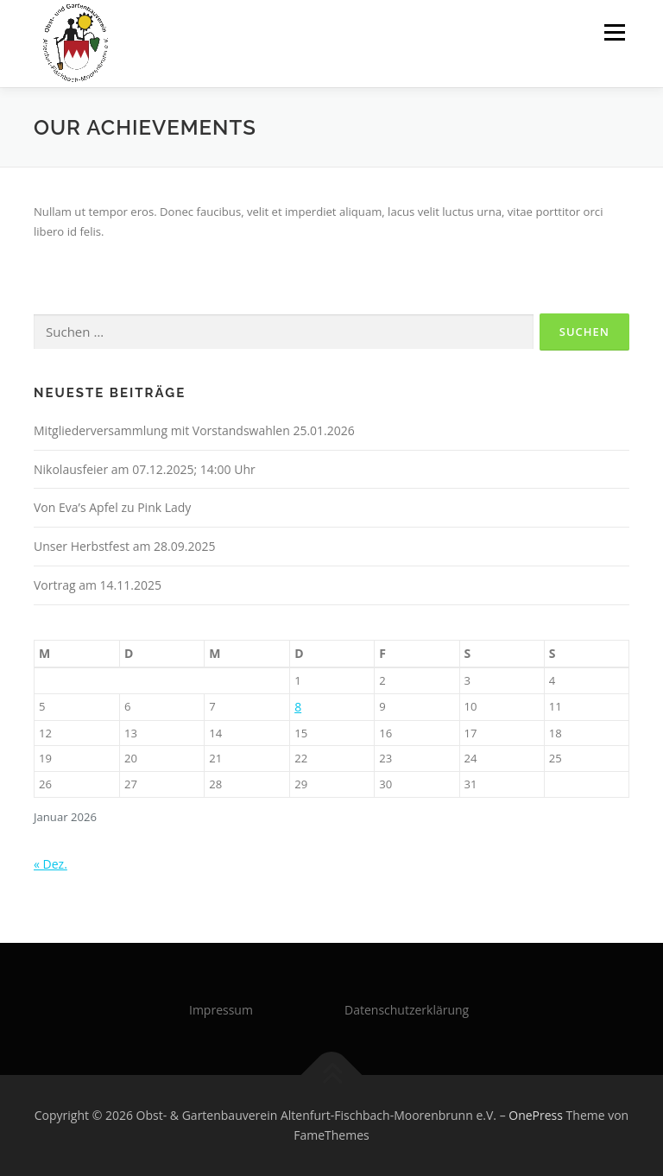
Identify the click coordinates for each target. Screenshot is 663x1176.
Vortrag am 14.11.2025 (97, 585)
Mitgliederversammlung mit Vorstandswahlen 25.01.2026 (194, 430)
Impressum (221, 1010)
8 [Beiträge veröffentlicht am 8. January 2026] (297, 707)
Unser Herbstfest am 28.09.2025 (124, 546)
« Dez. (50, 864)
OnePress (535, 1115)
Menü (614, 32)
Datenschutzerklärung (406, 1010)
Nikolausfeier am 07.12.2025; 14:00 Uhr (145, 469)
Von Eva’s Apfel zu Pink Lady (112, 507)
